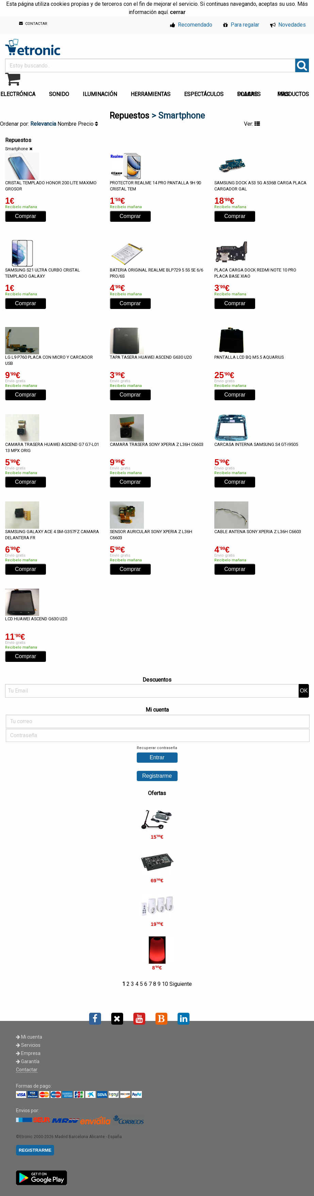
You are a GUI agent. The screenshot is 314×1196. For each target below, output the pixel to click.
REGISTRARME (35, 1150)
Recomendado (191, 24)
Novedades (288, 24)
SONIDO (59, 94)
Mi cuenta (29, 1037)
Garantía (27, 1061)
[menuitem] (60, 92)
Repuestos (129, 116)
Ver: (252, 124)
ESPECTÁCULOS (204, 94)
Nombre (67, 124)
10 (165, 984)
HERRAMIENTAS (150, 94)
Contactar (26, 1069)
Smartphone (16, 148)
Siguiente (180, 984)
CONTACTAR (33, 23)
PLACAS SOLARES (249, 94)
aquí (163, 12)
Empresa (28, 1053)
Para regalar (241, 24)
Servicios (28, 1045)
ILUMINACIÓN (100, 94)
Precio (88, 124)
